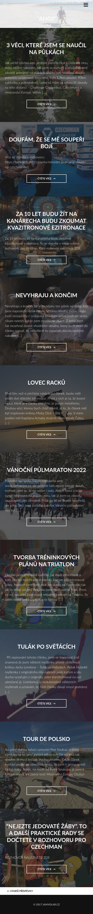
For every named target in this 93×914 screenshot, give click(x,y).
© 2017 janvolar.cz (46, 904)
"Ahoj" (46, 18)
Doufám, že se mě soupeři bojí (46, 143)
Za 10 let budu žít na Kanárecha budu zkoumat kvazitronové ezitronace (46, 220)
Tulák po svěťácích (47, 646)
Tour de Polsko (46, 738)
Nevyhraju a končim (46, 295)
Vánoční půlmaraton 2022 (46, 469)
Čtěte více (46, 105)
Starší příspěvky (20, 890)
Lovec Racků (46, 382)
